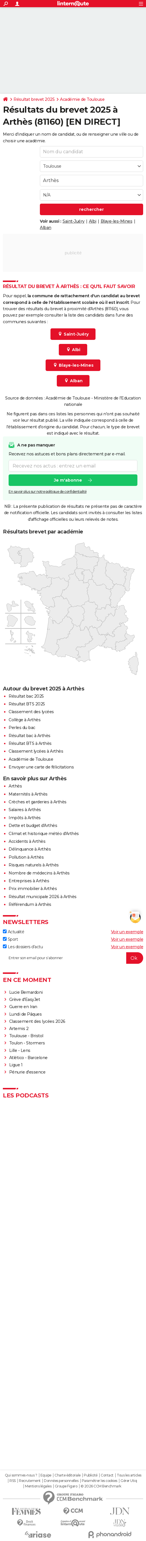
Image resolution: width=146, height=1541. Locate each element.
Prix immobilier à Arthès (33, 888)
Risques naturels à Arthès (34, 865)
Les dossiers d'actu (23, 946)
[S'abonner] (73, 958)
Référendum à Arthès (30, 904)
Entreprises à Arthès (29, 880)
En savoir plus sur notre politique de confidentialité (48, 492)
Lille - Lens (19, 1050)
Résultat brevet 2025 (33, 99)
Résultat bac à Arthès (29, 735)
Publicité (91, 1475)
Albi (92, 221)
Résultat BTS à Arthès (30, 743)
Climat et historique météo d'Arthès (44, 833)
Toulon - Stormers (27, 1043)
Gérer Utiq (128, 1481)
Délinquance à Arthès (30, 849)
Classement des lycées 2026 (37, 1021)
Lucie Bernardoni (26, 992)
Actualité (13, 931)
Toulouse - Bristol (26, 1035)
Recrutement (30, 1481)
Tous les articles (129, 1475)
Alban (45, 227)
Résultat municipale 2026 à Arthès (43, 896)
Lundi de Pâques (25, 1014)
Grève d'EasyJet (24, 999)
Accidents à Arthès (27, 841)
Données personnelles (61, 1481)
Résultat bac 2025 (26, 696)
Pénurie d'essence (27, 1072)
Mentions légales (38, 1486)
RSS (12, 1481)
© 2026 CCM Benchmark (101, 1486)
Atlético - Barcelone (28, 1057)
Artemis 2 (19, 1028)
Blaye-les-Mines (117, 221)
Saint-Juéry (74, 221)
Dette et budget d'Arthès (33, 825)
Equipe (45, 1475)
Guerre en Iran (23, 1006)
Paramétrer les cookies (99, 1481)
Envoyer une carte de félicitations (41, 767)
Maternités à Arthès (28, 794)
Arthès (15, 786)
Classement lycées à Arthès (36, 751)
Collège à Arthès (24, 719)
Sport (10, 939)
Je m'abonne (68, 480)
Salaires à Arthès (25, 809)
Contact (107, 1475)
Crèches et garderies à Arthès (38, 801)
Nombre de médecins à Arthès (39, 873)
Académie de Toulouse (82, 99)
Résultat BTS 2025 (27, 704)
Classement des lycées (31, 711)
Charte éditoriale (67, 1475)
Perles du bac (22, 727)
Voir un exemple (127, 931)
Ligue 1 (16, 1064)
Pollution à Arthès (26, 857)
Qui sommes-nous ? (21, 1475)
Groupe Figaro (66, 1486)
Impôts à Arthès (25, 817)
